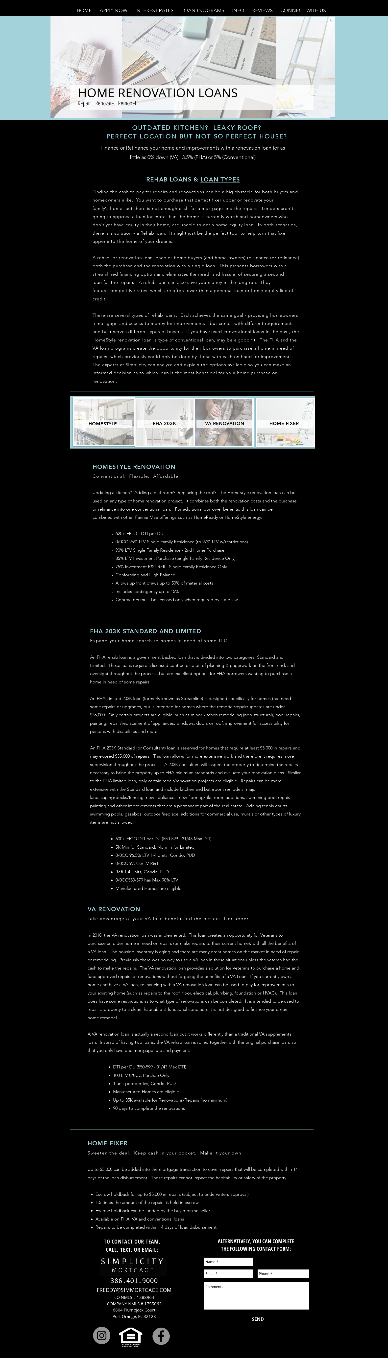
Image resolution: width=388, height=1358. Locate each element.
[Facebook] (161, 1336)
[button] (113, 10)
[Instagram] (101, 1335)
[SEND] (258, 1319)
